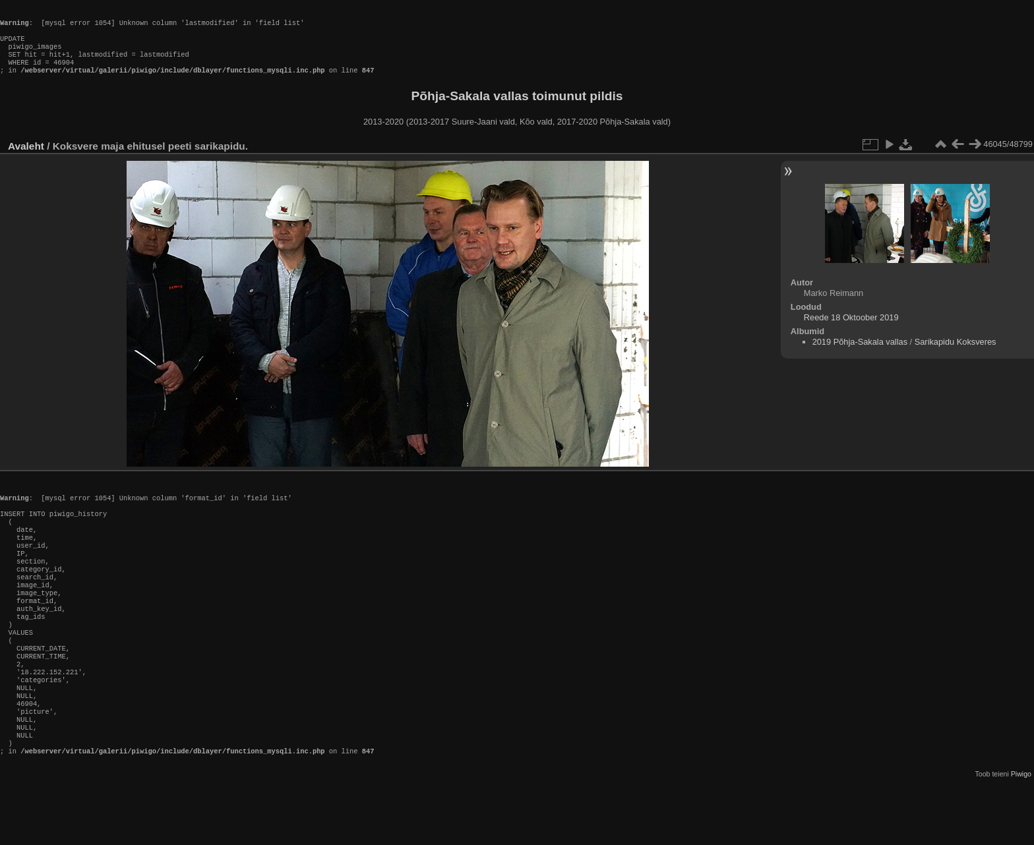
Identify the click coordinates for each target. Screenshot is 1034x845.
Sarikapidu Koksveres (955, 355)
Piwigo (1021, 834)
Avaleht (26, 159)
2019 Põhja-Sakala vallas (859, 355)
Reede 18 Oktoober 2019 (851, 330)
